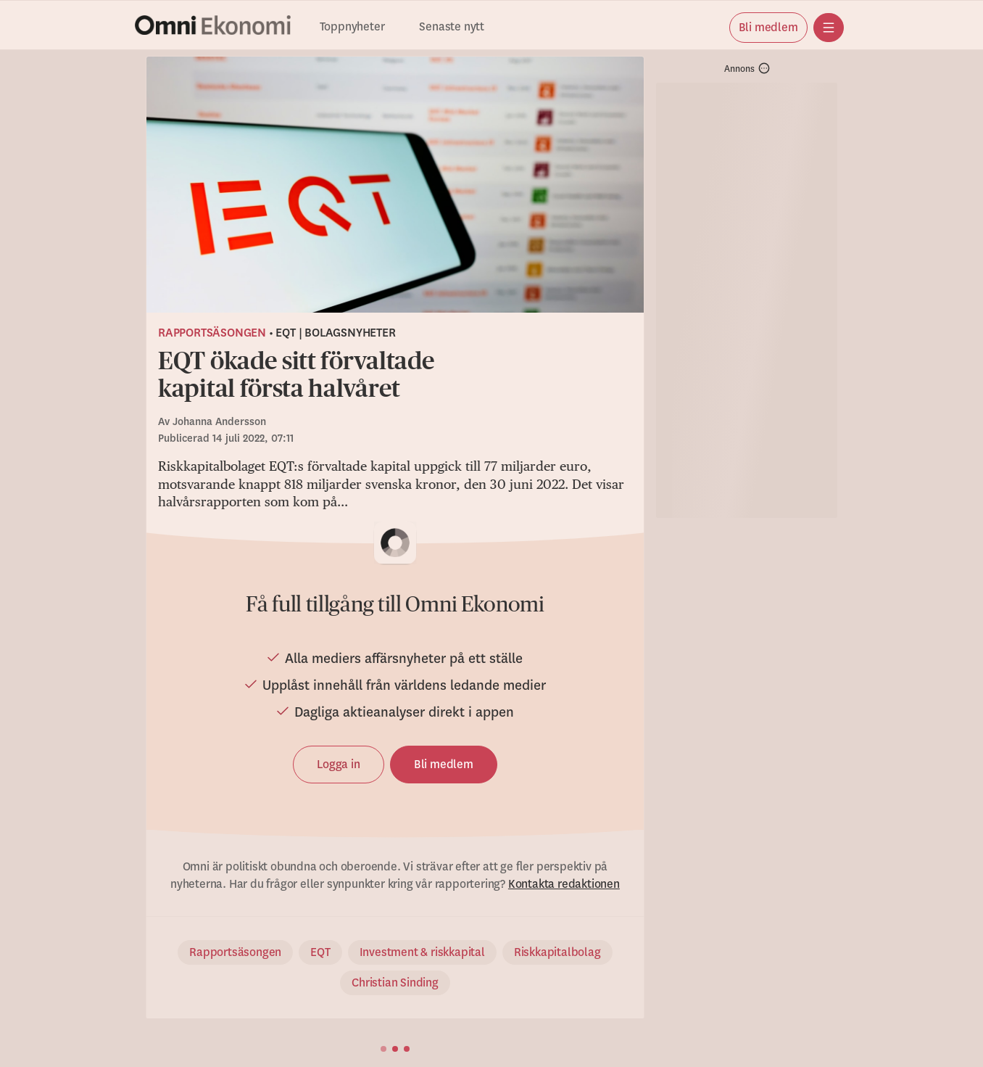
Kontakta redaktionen (564, 884)
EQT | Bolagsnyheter (335, 333)
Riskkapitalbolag (557, 952)
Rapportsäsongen (212, 333)
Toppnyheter (352, 27)
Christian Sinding (395, 983)
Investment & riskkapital (422, 952)
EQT (320, 952)
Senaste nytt (451, 27)
